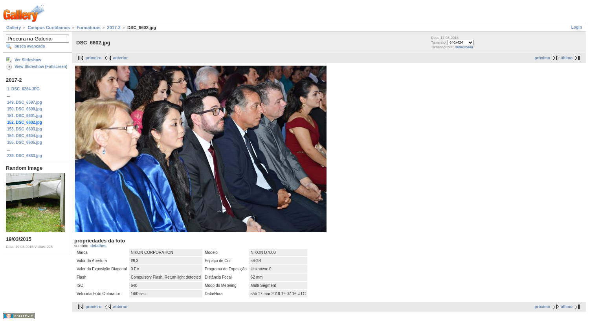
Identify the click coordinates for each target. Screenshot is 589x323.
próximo (542, 58)
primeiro (93, 58)
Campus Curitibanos (49, 27)
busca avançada (30, 46)
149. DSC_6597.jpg (24, 102)
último (566, 58)
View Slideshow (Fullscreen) (41, 66)
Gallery (13, 27)
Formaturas (89, 27)
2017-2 (114, 27)
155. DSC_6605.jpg (24, 142)
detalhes (98, 246)
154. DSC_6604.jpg (24, 136)
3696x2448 (464, 47)
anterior (120, 58)
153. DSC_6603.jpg (24, 129)
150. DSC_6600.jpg (24, 109)
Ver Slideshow (28, 60)
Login (576, 27)
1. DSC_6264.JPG (23, 89)
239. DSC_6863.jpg (24, 156)
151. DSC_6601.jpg (24, 116)
